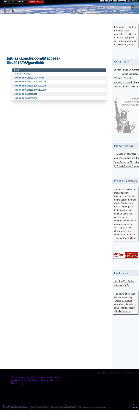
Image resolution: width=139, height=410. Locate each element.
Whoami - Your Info (123, 78)
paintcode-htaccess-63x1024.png (30, 82)
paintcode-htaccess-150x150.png (30, 86)
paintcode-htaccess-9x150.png (29, 78)
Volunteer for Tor (121, 285)
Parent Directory (22, 74)
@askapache (103, 372)
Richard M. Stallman (126, 238)
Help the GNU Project (124, 281)
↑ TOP (135, 406)
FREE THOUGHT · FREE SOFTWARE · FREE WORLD (119, 1)
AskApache (9, 2)
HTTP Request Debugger (126, 74)
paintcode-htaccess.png (25, 98)
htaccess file (117, 372)
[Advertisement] (59, 35)
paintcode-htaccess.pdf (25, 94)
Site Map (21, 2)
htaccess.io (130, 372)
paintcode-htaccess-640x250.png (30, 90)
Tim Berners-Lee (123, 311)
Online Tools (35, 2)
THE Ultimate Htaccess (125, 154)
